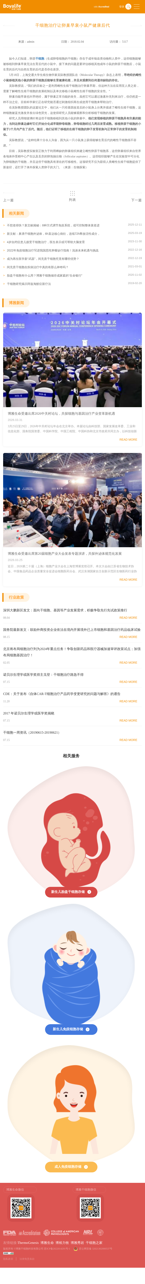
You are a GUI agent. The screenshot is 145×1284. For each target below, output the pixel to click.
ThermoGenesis (28, 1242)
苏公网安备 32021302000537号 (96, 1248)
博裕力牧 (62, 1242)
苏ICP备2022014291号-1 (57, 1248)
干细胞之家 (94, 1242)
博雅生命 (47, 1242)
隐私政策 (8, 1258)
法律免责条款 (27, 1258)
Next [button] (140, 1206)
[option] (37, 1204)
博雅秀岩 (77, 1242)
